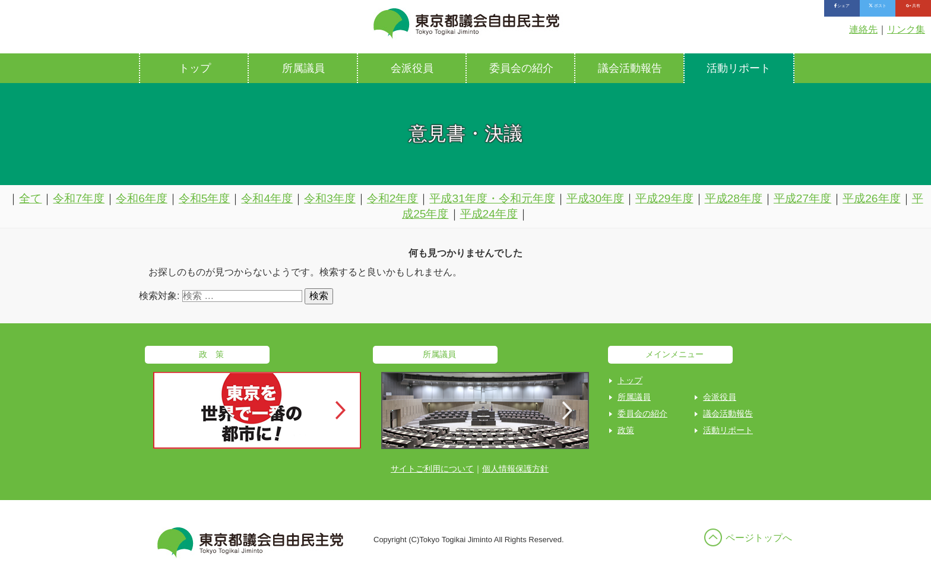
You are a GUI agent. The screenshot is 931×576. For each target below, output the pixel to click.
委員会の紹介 (521, 68)
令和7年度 (78, 198)
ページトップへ (759, 538)
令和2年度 (393, 198)
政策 (626, 430)
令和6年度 (141, 198)
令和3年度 (330, 198)
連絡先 (863, 29)
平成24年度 (489, 214)
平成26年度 (871, 198)
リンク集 (906, 29)
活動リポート (739, 68)
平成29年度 (664, 198)
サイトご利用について (432, 468)
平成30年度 (595, 198)
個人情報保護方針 (515, 468)
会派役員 (412, 68)
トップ (195, 68)
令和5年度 (204, 198)
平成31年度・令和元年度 (492, 198)
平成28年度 (733, 198)
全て (30, 198)
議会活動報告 (630, 68)
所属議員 (303, 68)
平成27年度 (802, 198)
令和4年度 (267, 198)
